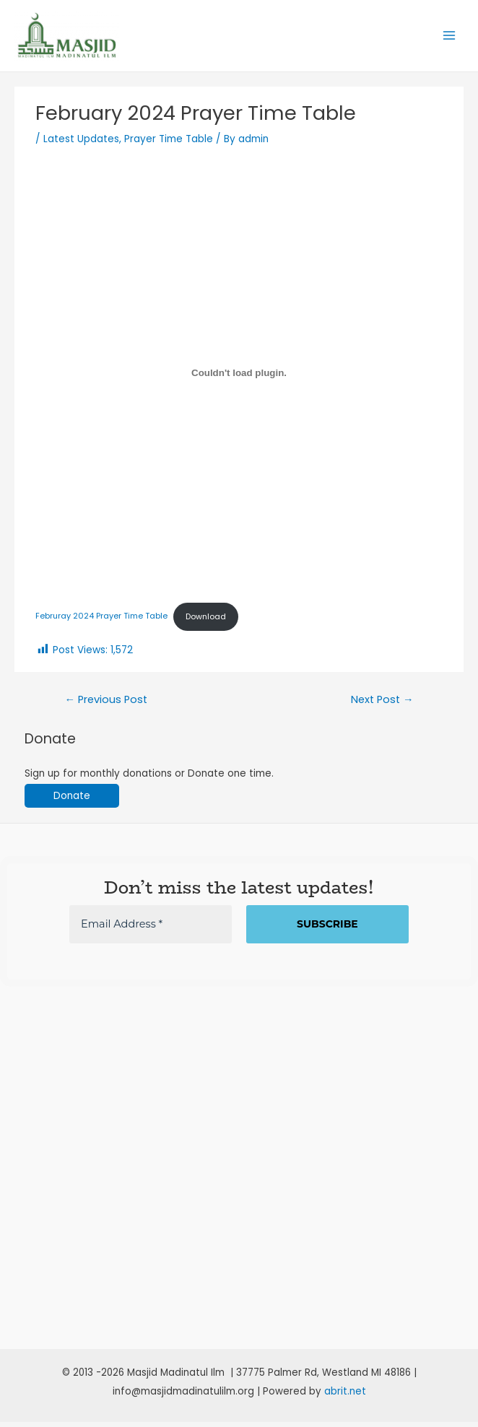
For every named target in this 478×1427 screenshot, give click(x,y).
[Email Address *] (150, 929)
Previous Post (105, 704)
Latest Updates (81, 145)
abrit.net (345, 1396)
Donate (71, 801)
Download (206, 621)
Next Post (382, 704)
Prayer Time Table (168, 145)
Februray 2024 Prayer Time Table (101, 621)
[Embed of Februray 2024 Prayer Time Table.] (238, 378)
